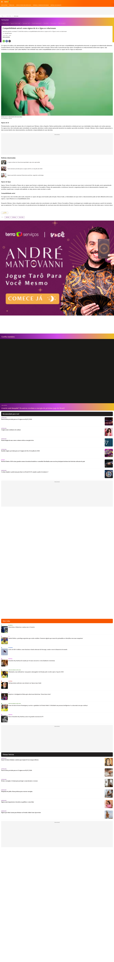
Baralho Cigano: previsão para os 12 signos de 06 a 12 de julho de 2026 (20, 451)
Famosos (10, 658)
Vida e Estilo (8, 16)
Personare (53, 23)
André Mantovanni (36, 23)
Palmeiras (10, 625)
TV (8, 636)
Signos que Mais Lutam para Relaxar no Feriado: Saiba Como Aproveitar (21, 812)
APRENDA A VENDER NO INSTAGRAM (41, 5)
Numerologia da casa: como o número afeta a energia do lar (17, 440)
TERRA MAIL (11, 5)
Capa (2, 16)
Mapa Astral (5, 23)
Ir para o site (7, 1)
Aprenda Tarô (26, 23)
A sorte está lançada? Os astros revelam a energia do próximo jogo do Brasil (32, 408)
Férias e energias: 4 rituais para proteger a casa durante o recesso (19, 781)
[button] (2, 1)
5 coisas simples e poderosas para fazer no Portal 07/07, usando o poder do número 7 (24, 472)
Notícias (10, 681)
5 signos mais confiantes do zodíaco (11, 430)
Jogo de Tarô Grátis (16, 23)
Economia (10, 647)
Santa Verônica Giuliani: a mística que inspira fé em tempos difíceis (20, 760)
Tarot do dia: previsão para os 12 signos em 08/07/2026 (16, 419)
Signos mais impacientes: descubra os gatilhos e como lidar (17, 802)
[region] (57, 10)
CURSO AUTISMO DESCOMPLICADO (23, 5)
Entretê (3, 460)
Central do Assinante (55, 5)
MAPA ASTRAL (4, 5)
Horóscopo (16, 16)
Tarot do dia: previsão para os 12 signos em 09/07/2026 (16, 770)
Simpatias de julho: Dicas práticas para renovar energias (16, 791)
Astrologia (3, 417)
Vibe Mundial (61, 23)
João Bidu (46, 23)
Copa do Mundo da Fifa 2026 (14, 670)
